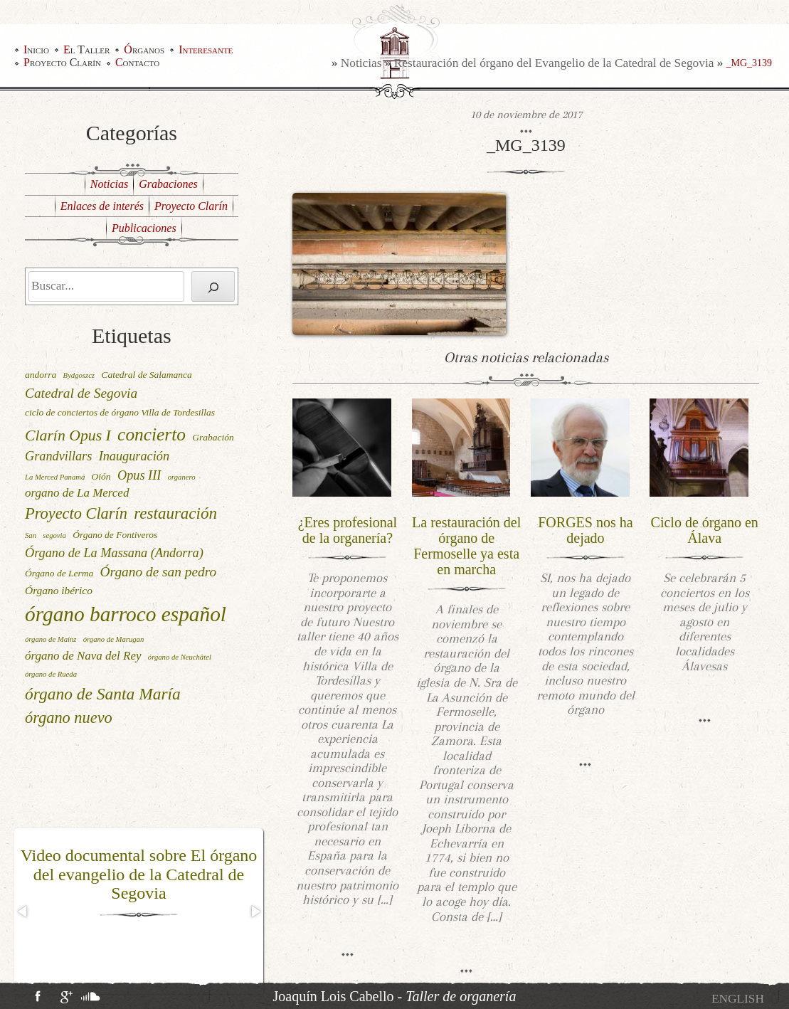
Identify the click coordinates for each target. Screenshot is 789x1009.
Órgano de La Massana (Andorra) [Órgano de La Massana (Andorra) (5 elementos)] (114, 553)
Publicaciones (144, 228)
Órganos (144, 49)
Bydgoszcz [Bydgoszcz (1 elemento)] (79, 375)
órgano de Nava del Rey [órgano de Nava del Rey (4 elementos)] (83, 655)
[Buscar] (213, 286)
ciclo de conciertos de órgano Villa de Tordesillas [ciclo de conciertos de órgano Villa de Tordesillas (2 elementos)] (120, 412)
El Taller (86, 49)
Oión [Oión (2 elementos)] (101, 476)
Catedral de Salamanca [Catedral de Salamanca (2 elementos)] (146, 374)
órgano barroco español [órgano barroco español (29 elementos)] (125, 614)
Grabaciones (168, 184)
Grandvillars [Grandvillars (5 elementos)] (58, 456)
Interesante (206, 49)
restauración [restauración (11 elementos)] (175, 513)
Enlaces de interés (102, 206)
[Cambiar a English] (737, 998)
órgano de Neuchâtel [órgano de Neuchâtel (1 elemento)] (179, 657)
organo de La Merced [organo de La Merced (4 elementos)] (77, 493)
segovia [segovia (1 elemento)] (54, 535)
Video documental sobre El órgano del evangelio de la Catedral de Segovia (139, 874)
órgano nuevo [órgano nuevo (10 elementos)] (68, 718)
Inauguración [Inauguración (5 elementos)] (134, 456)
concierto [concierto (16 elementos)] (151, 434)
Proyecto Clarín (62, 62)
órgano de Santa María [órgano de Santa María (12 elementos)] (103, 694)
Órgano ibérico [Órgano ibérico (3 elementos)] (58, 590)
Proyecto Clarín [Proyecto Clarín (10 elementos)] (76, 513)
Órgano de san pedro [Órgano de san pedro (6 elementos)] (158, 571)
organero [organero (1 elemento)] (182, 477)
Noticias (361, 63)
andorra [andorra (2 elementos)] (40, 374)
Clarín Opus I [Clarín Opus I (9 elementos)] (68, 435)
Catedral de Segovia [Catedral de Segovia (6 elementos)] (81, 393)
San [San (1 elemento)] (30, 535)
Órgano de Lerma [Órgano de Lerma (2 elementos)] (59, 573)
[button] (23, 911)
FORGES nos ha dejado (585, 530)
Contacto (137, 62)
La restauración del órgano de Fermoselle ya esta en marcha (466, 545)
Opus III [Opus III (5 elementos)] (139, 475)
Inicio (36, 49)
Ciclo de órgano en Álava (704, 530)
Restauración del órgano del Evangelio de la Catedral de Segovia (554, 63)
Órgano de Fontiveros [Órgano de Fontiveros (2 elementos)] (115, 534)
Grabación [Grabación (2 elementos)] (213, 437)
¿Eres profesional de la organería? (347, 530)
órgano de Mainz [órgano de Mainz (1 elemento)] (50, 639)
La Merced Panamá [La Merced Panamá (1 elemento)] (55, 477)
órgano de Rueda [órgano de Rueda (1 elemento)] (51, 674)
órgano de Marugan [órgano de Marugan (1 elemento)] (113, 639)
